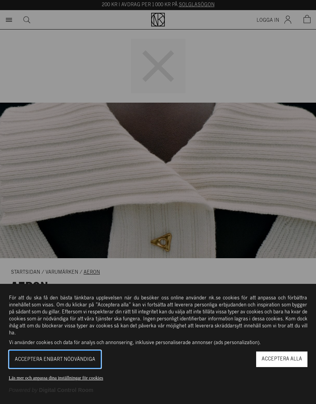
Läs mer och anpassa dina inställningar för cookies (56, 378)
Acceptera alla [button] (282, 359)
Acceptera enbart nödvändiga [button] (55, 359)
